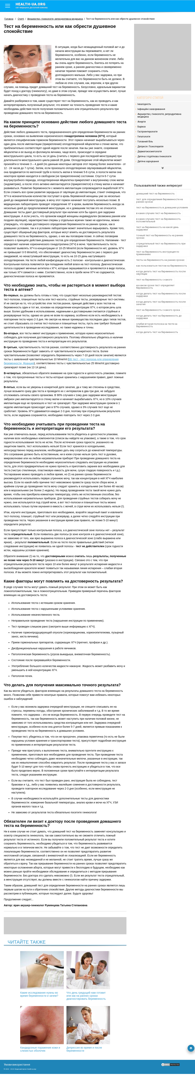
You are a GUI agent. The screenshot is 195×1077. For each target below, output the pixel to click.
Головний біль (145, 141)
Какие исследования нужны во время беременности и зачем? (24, 974)
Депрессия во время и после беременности (65, 1032)
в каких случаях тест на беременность (158, 213)
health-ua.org (35, 5)
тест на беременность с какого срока (158, 310)
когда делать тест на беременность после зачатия (161, 303)
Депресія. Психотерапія (150, 146)
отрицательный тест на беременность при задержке (160, 244)
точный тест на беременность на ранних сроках (159, 236)
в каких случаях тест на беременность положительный (158, 220)
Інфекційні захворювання (151, 109)
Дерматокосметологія (149, 151)
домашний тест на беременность (155, 193)
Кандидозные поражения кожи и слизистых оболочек (106, 974)
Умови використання (17, 1067)
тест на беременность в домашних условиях (162, 207)
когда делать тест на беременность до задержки (159, 317)
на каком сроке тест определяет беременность (155, 286)
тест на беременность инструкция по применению (157, 253)
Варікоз (141, 126)
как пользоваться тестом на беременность (161, 265)
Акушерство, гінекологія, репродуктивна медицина (159, 115)
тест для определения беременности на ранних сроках (159, 200)
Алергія (141, 121)
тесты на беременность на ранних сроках (160, 260)
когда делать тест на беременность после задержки (161, 294)
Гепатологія (143, 136)
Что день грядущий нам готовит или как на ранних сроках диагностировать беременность (65, 977)
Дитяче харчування (148, 161)
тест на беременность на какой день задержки (157, 228)
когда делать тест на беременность (157, 332)
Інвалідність (144, 104)
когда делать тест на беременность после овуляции (161, 272)
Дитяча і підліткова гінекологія (154, 156)
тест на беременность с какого (154, 279)
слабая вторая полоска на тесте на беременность (156, 325)
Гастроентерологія (147, 131)
